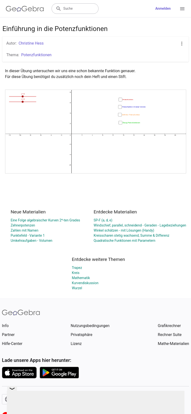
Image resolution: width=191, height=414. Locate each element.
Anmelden (163, 8)
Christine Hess (31, 43)
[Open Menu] (182, 9)
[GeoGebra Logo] (25, 9)
